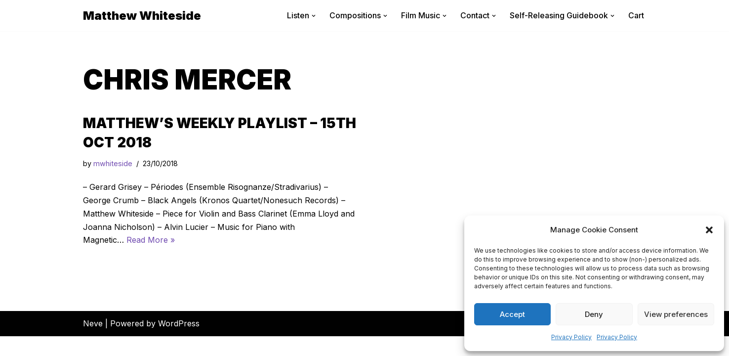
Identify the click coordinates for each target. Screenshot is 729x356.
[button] (709, 230)
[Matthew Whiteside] (142, 15)
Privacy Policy (571, 337)
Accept (512, 314)
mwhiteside (112, 164)
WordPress (179, 343)
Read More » (150, 240)
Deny (594, 314)
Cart (636, 15)
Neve (93, 343)
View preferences (676, 314)
